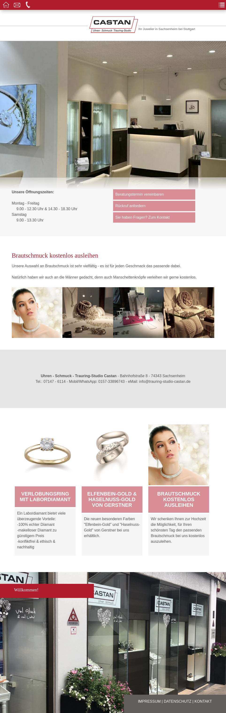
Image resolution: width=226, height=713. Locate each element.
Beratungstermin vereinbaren (139, 194)
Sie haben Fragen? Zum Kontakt (142, 217)
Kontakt (203, 701)
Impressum (149, 701)
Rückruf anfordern (130, 206)
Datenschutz (178, 701)
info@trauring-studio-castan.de (165, 382)
